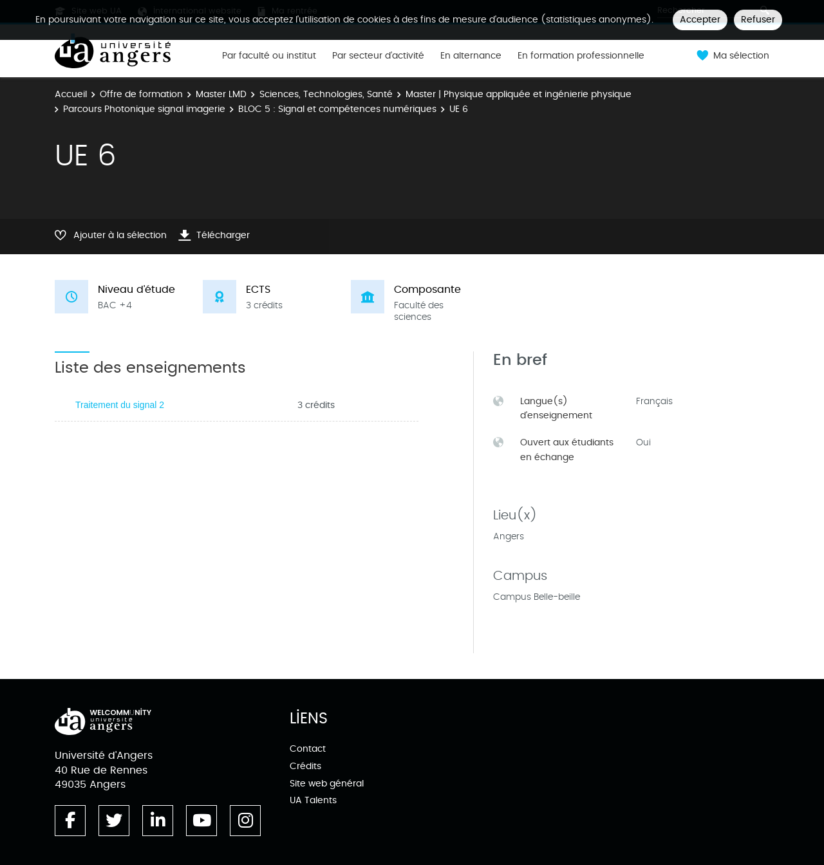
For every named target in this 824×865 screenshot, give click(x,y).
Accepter (700, 19)
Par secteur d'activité (378, 56)
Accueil (71, 94)
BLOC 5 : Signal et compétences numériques (337, 109)
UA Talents (313, 800)
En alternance (470, 56)
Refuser (758, 19)
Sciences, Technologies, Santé (326, 94)
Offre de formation (141, 94)
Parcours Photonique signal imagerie (144, 109)
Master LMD (221, 94)
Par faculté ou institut (269, 56)
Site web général (327, 783)
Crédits (305, 766)
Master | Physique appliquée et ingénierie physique (519, 94)
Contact (308, 749)
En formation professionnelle (581, 56)
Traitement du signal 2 (119, 405)
